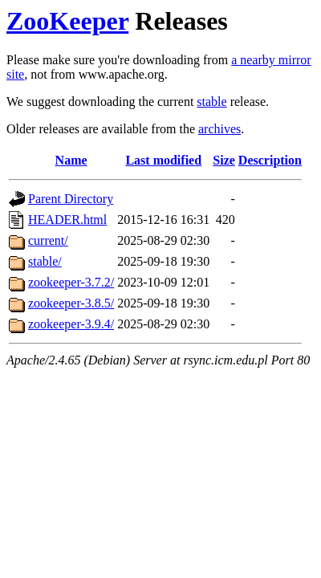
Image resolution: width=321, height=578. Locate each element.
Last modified (163, 160)
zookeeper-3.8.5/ (71, 303)
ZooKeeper (67, 20)
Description (270, 160)
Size (224, 160)
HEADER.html (67, 219)
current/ (48, 240)
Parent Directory (70, 199)
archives (219, 129)
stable (211, 101)
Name (71, 160)
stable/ (45, 261)
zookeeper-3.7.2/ (71, 282)
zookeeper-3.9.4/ (71, 324)
